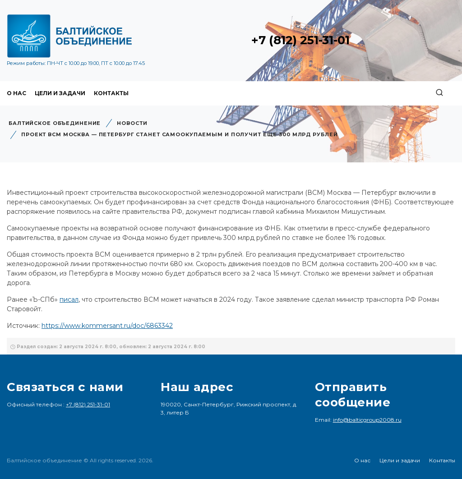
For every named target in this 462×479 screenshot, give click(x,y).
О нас (16, 93)
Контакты (111, 93)
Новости (132, 123)
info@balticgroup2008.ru (367, 419)
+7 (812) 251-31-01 (300, 40)
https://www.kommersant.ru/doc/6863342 (107, 326)
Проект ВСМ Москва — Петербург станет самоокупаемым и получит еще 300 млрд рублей (179, 134)
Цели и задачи (60, 93)
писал (69, 299)
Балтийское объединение (55, 123)
